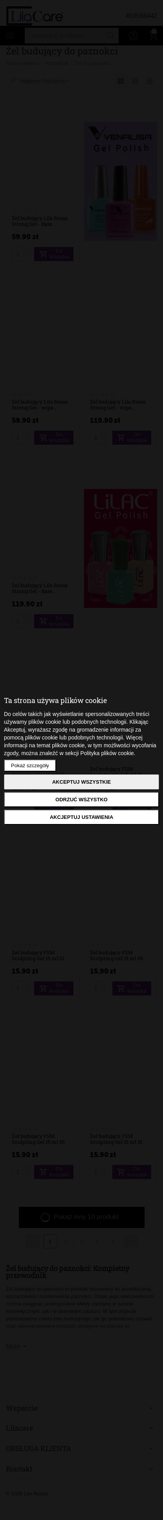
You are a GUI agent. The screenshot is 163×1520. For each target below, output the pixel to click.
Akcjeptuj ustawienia (82, 817)
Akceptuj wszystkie (81, 782)
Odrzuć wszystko (81, 799)
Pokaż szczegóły (30, 765)
